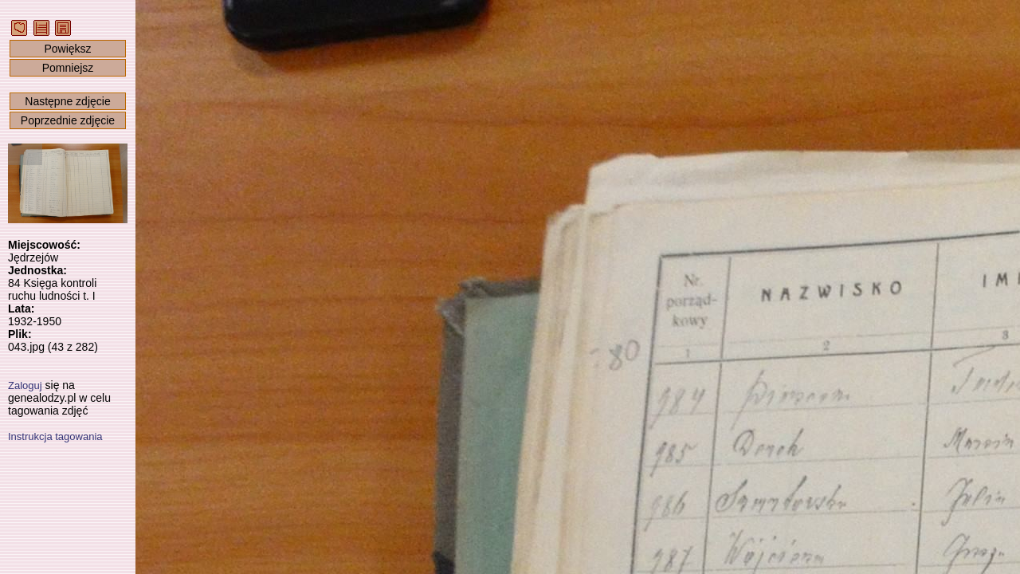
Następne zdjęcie (67, 101)
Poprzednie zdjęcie (68, 120)
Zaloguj (25, 385)
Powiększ (67, 48)
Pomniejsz (68, 67)
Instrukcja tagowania (55, 436)
